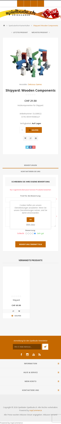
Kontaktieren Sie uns (30, 171)
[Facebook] (21, 355)
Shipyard (16, 300)
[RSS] (40, 355)
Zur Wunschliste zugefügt (25, 138)
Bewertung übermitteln (30, 244)
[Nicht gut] (28, 233)
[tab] (30, 165)
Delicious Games (35, 84)
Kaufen (35, 130)
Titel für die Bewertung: (30, 196)
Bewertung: (30, 230)
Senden (45, 347)
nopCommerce (35, 410)
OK (30, 220)
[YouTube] (34, 355)
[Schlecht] (26, 233)
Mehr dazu (30, 224)
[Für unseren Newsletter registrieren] (27, 346)
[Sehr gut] (35, 233)
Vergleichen (30, 138)
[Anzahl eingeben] (22, 130)
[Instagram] (27, 355)
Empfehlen (35, 138)
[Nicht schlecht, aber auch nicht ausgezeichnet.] (30, 233)
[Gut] (33, 233)
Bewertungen (30, 165)
